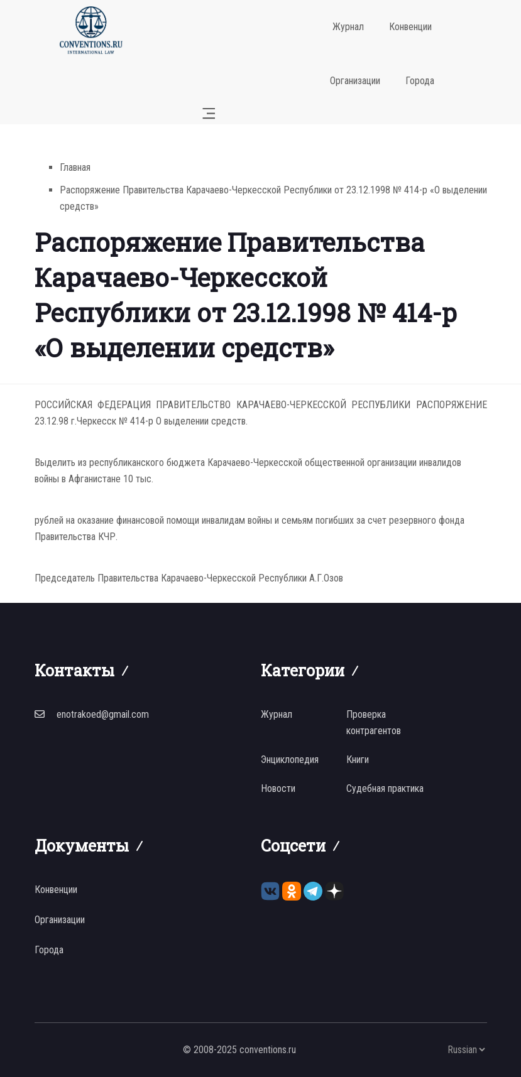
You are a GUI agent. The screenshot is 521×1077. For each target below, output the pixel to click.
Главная (75, 167)
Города (419, 81)
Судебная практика (385, 788)
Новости (278, 788)
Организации (355, 81)
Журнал (348, 27)
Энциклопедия (290, 760)
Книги (357, 760)
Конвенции (410, 27)
